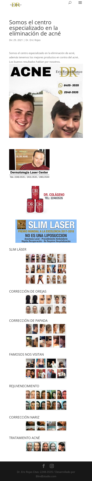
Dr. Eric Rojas (33, 40)
